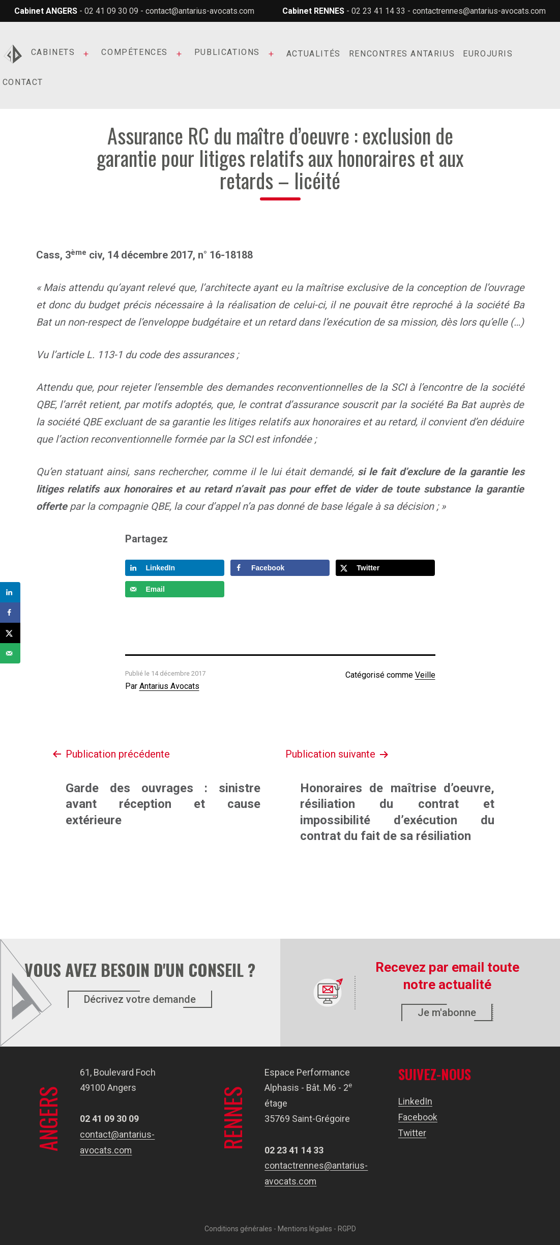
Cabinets (53, 52)
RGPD (347, 1228)
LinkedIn (415, 1101)
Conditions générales (238, 1228)
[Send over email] (174, 589)
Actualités (313, 54)
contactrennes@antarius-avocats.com (479, 11)
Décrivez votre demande (140, 999)
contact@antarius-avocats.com (199, 11)
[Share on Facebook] (280, 568)
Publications (227, 52)
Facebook (417, 1117)
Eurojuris (488, 54)
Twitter (412, 1132)
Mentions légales (305, 1228)
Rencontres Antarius (402, 54)
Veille (425, 675)
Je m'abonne (447, 1012)
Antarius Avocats (169, 686)
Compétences (134, 52)
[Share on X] (385, 568)
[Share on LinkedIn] (174, 568)
